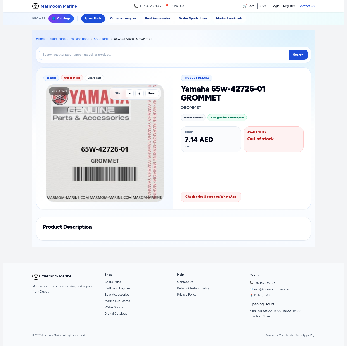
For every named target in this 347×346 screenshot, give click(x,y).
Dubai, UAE (262, 295)
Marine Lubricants (229, 18)
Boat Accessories (158, 18)
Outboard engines (123, 18)
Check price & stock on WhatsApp (210, 197)
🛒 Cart (248, 6)
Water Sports (114, 307)
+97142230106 (150, 6)
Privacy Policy (187, 294)
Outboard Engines (117, 288)
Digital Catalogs (116, 313)
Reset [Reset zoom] (152, 93)
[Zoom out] (130, 93)
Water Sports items (193, 18)
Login (276, 6)
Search (298, 55)
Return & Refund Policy (193, 288)
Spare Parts (93, 18)
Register (289, 6)
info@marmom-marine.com (273, 289)
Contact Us (307, 6)
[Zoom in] (139, 93)
